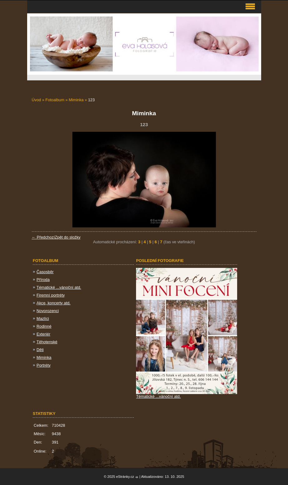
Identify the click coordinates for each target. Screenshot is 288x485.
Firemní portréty (51, 295)
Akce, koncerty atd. (54, 303)
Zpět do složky (68, 237)
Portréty (44, 365)
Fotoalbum (55, 99)
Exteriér (43, 334)
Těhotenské (47, 342)
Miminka (76, 99)
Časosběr (45, 271)
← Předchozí (43, 237)
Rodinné (44, 326)
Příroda (43, 279)
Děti (40, 349)
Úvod (36, 99)
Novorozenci (48, 310)
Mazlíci (43, 318)
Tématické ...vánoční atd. (59, 287)
